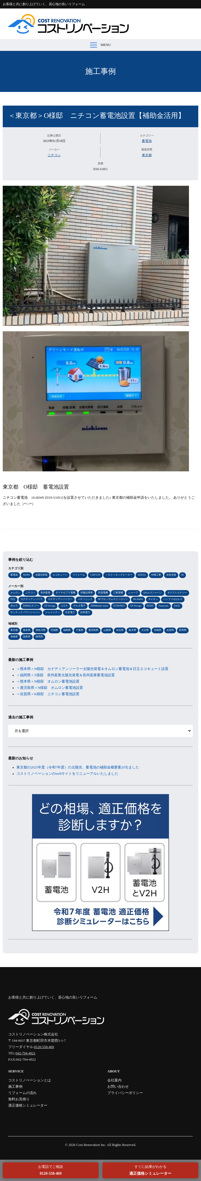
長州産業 (45, 592)
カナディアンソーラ (32, 599)
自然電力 (85, 612)
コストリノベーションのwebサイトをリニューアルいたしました (67, 774)
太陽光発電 (41, 574)
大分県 (145, 630)
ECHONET (119, 605)
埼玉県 (120, 630)
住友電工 (70, 612)
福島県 (26, 636)
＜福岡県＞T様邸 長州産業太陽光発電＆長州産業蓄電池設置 (65, 675)
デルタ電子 (79, 605)
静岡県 (39, 636)
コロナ (64, 605)
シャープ (133, 592)
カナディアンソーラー (60, 599)
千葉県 (79, 630)
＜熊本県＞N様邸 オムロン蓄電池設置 (47, 681)
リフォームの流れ (22, 1093)
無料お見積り (19, 1099)
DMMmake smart (99, 605)
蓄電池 (147, 141)
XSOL (177, 605)
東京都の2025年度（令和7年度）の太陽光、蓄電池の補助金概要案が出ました (77, 767)
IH (182, 574)
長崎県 (14, 636)
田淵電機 (103, 592)
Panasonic (163, 605)
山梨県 (107, 630)
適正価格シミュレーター (27, 1105)
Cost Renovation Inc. (91, 1145)
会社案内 (114, 1080)
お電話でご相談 (50, 1170)
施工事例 (100, 71)
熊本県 (26, 630)
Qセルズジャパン (152, 592)
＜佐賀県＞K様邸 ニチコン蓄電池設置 (47, 694)
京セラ (14, 605)
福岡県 (67, 630)
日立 (12, 599)
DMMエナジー (31, 605)
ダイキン (153, 599)
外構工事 (156, 574)
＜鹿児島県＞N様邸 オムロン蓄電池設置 (49, 688)
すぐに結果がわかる (150, 1170)
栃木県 (132, 630)
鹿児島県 (93, 630)
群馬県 (182, 630)
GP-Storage (136, 605)
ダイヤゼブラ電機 (65, 592)
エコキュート (60, 574)
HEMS (26, 574)
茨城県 (54, 630)
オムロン (15, 592)
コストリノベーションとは (29, 1080)
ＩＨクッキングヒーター (119, 574)
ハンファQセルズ (172, 599)
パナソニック (85, 599)
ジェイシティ (52, 612)
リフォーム (79, 574)
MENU (100, 45)
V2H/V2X (95, 574)
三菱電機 (118, 592)
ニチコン (54, 155)
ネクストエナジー (177, 592)
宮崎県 (157, 630)
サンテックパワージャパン (25, 612)
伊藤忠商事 (87, 592)
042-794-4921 (26, 1053)
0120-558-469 (44, 1047)
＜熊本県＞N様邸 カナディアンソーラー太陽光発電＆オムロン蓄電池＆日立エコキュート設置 (92, 669)
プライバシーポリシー (125, 1093)
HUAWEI (138, 599)
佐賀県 (170, 630)
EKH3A (142, 574)
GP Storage (49, 605)
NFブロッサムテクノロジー (113, 599)
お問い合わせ (118, 1087)
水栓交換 (171, 574)
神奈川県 (40, 630)
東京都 (147, 155)
